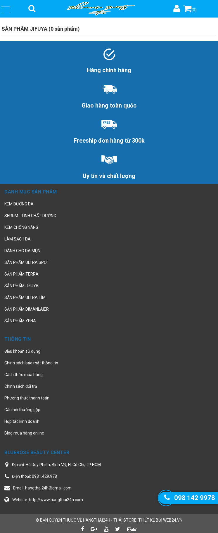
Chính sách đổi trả (20, 386)
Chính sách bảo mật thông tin (31, 363)
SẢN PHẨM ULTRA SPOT (26, 262)
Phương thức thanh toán (26, 398)
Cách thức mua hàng (23, 374)
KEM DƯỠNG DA (19, 204)
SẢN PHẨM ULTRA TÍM (25, 297)
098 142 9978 (194, 497)
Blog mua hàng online (24, 433)
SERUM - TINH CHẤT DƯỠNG (30, 215)
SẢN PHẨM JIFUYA (21, 285)
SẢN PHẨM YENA (20, 321)
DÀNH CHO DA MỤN (22, 250)
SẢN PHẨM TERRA (21, 274)
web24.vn (172, 520)
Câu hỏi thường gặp (22, 409)
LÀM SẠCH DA (17, 239)
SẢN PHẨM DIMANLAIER (26, 309)
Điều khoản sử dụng (22, 351)
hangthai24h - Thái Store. (110, 520)
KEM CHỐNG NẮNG (21, 227)
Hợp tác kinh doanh (21, 421)
